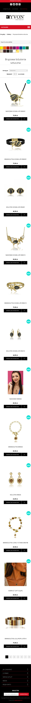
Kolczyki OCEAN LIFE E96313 (15, 351)
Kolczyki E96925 (15, 495)
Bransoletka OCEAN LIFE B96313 (15, 303)
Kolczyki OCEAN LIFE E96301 (15, 207)
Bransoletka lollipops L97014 (15, 638)
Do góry (2, 34)
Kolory (9, 34)
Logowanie (15, 9)
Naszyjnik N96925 (16, 399)
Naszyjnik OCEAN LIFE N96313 (15, 255)
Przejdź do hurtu (15, 1)
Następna (25, 656)
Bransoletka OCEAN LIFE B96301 (15, 159)
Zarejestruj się (6, 9)
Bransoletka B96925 (15, 447)
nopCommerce (18, 700)
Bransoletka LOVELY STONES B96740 (15, 543)
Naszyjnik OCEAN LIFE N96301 (15, 111)
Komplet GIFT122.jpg (15, 591)
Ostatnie (29, 656)
